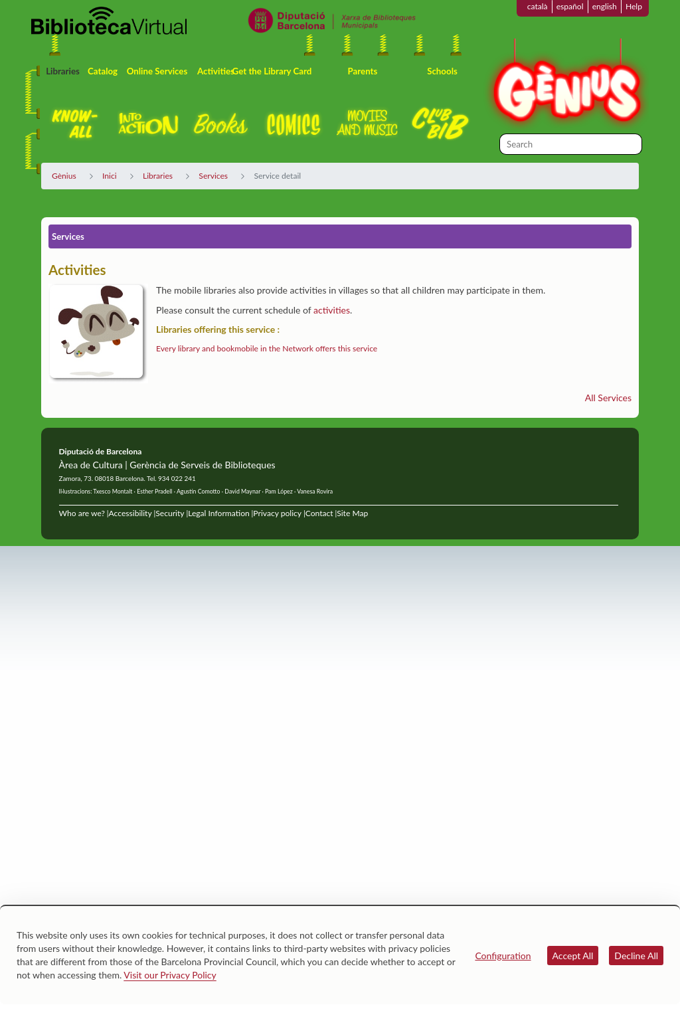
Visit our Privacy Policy (170, 974)
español (570, 6)
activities (331, 310)
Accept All (573, 955)
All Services (608, 397)
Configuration (503, 955)
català (537, 6)
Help (634, 6)
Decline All (636, 955)
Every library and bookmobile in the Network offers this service (266, 348)
